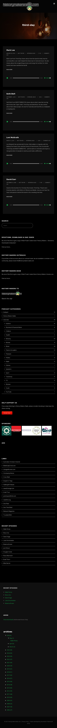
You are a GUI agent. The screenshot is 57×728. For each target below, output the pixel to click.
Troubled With (7, 515)
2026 (9, 635)
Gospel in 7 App (7, 481)
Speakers (8, 369)
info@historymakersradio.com (25, 261)
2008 (9, 704)
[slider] (48, 79)
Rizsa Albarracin (8, 555)
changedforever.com (9, 469)
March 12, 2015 (10, 140)
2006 (9, 710)
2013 (9, 688)
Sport (7, 373)
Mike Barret (6, 563)
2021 (9, 662)
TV (7, 380)
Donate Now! (7, 413)
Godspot (5, 312)
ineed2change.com (8, 488)
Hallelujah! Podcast (8, 484)
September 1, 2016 (11, 97)
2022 (9, 659)
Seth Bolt (10, 94)
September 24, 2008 (11, 182)
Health (8, 335)
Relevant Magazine (8, 511)
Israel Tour (6, 492)
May (12, 638)
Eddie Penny (6, 529)
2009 (9, 700)
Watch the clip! (7, 299)
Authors (8, 323)
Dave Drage (6, 537)
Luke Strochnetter (8, 540)
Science (8, 365)
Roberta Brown (7, 544)
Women (8, 384)
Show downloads (8, 619)
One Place (6, 503)
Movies (8, 342)
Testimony (9, 377)
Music (7, 346)
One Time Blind (7, 507)
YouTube (8, 392)
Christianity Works (8, 473)
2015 (9, 681)
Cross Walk (6, 477)
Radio (7, 361)
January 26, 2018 (11, 53)
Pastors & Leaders (11, 350)
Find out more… (6, 247)
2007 (9, 707)
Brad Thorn (6, 559)
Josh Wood (6, 548)
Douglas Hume (7, 552)
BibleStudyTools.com (9, 465)
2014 (9, 685)
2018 (9, 672)
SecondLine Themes (46, 721)
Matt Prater (21, 53)
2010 (9, 697)
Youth (7, 388)
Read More (9, 69)
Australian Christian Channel (11, 462)
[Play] (7, 78)
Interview (6, 320)
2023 (9, 656)
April (12, 643)
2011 (9, 694)
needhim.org (7, 500)
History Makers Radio (9, 316)
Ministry (8, 339)
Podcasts (8, 354)
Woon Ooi (6, 533)
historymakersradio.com (14, 721)
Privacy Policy (25, 721)
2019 (9, 669)
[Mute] (45, 78)
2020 (9, 666)
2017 (9, 675)
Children (8, 331)
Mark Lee (10, 50)
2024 (9, 653)
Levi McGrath (12, 137)
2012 (9, 691)
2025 (9, 650)
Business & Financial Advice (14, 327)
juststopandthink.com (9, 496)
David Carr (11, 179)
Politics (8, 358)
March (12, 647)
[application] (28, 77)
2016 (9, 678)
